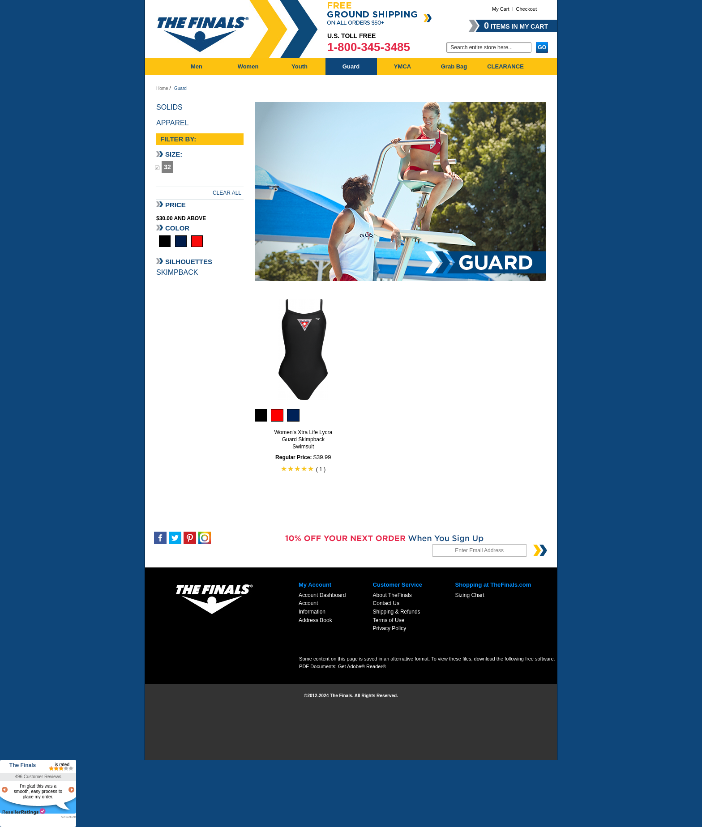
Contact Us (386, 603)
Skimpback (177, 272)
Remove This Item (157, 168)
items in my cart (516, 25)
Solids (169, 107)
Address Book (315, 620)
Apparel (172, 123)
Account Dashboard (322, 595)
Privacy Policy (390, 628)
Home (162, 88)
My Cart (500, 9)
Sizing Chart (469, 595)
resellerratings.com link (24, 811)
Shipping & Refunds (396, 612)
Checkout (526, 9)
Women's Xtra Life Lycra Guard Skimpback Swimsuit (303, 439)
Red (197, 241)
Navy (181, 241)
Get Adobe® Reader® (362, 666)
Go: (441, 46)
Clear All (227, 193)
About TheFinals (392, 595)
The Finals (22, 765)
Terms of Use (389, 620)
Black (165, 241)
